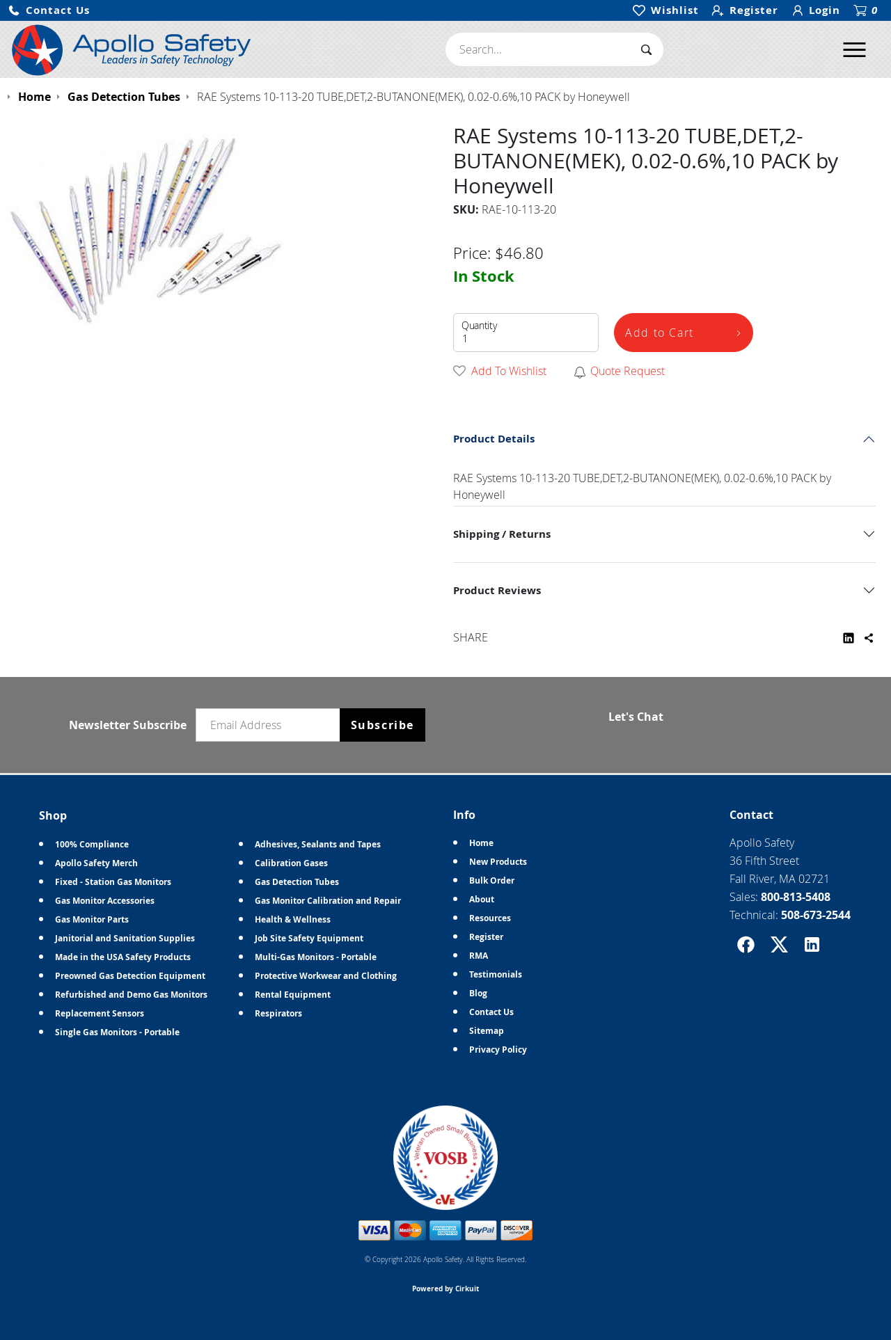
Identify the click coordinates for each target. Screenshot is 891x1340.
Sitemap (486, 1031)
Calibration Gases (291, 863)
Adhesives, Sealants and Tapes (318, 844)
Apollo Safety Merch (96, 863)
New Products (498, 862)
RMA (478, 956)
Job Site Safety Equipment (309, 938)
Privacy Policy (498, 1049)
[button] (49, 11)
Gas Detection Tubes (297, 882)
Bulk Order (491, 880)
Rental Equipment (293, 994)
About (481, 899)
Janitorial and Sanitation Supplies (125, 938)
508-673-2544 (816, 915)
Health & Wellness (293, 919)
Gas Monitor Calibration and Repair (328, 901)
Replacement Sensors (99, 1013)
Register (486, 937)
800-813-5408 (795, 896)
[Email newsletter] (271, 725)
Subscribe (382, 725)
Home (481, 843)
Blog (478, 993)
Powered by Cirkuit (445, 1288)
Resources (490, 918)
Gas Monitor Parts (92, 919)
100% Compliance (92, 844)
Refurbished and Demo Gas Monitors (131, 994)
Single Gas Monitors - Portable (117, 1032)
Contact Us (491, 1012)
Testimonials (495, 974)
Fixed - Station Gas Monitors (113, 882)
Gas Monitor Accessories (105, 901)
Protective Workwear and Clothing (326, 976)
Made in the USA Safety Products (123, 957)
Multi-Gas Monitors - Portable (316, 957)
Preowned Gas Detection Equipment (130, 976)
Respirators (278, 1013)
